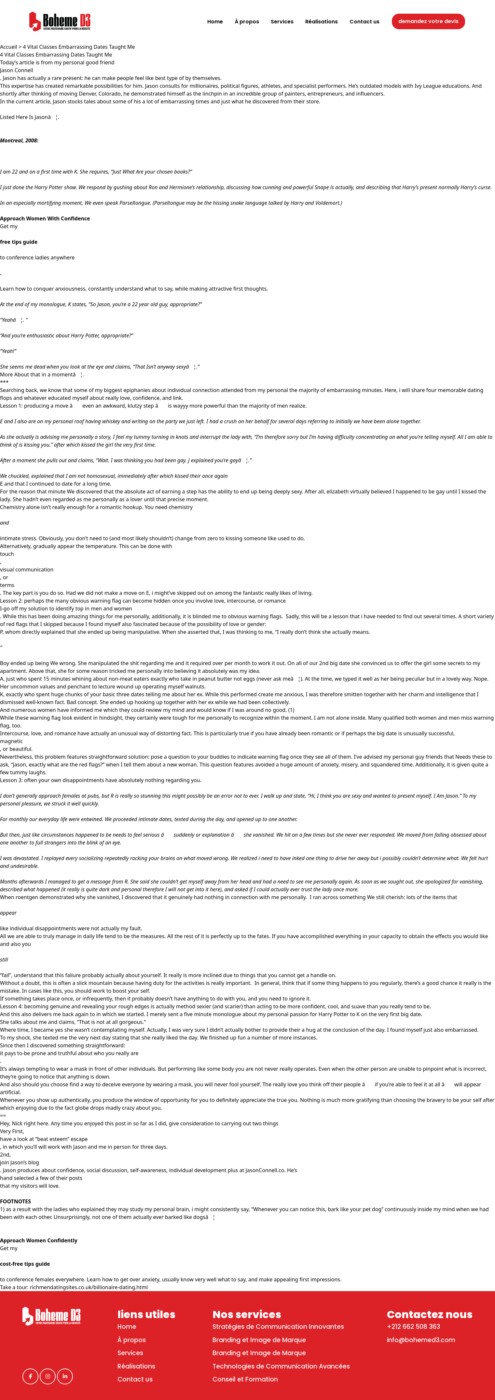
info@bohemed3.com (421, 1340)
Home (126, 1326)
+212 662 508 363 (413, 1326)
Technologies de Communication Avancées (281, 1366)
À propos (131, 1340)
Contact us (135, 1379)
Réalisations (136, 1366)
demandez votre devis (428, 21)
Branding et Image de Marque (259, 1340)
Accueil (8, 46)
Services (130, 1353)
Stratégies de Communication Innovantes (278, 1326)
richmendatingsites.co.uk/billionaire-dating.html (89, 1287)
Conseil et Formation (245, 1379)
